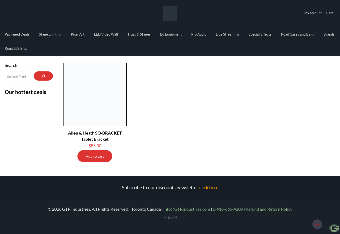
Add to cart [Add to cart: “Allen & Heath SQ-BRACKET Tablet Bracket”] (95, 156)
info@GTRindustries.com (186, 209)
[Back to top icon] (317, 224)
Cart (329, 13)
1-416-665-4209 (228, 209)
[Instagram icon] (175, 217)
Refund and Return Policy (269, 209)
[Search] (43, 76)
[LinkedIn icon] (170, 217)
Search (11, 65)
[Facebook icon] (165, 217)
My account (313, 13)
